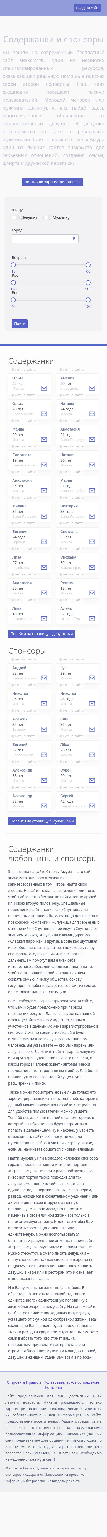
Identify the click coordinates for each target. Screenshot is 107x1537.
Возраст (19, 257)
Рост (16, 275)
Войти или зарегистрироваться (53, 181)
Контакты (53, 1387)
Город (17, 230)
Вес (15, 292)
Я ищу (17, 209)
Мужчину (56, 217)
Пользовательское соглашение (71, 1382)
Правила (34, 1382)
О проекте (16, 1382)
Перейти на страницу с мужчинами (42, 821)
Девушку (24, 217)
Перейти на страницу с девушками (42, 633)
